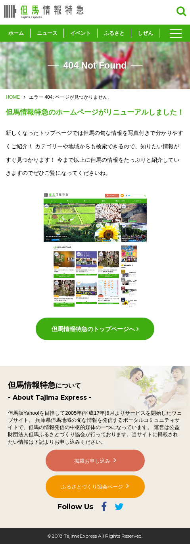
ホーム (16, 33)
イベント (80, 33)
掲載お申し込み (92, 461)
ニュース (47, 33)
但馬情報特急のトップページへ (93, 329)
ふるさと (114, 33)
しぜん (145, 33)
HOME (13, 97)
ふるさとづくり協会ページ (92, 487)
